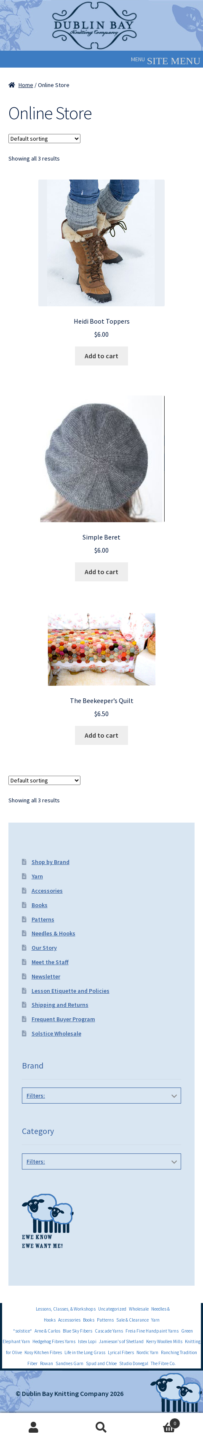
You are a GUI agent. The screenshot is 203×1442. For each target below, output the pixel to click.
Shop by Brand (50, 862)
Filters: (36, 1095)
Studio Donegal (133, 1363)
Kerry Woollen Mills (164, 1341)
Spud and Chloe (101, 1363)
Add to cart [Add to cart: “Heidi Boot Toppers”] (101, 356)
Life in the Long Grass (84, 1352)
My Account (34, 1427)
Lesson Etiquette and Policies (71, 991)
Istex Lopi (87, 1341)
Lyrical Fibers (121, 1352)
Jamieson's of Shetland (121, 1341)
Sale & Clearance (132, 1320)
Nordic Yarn (147, 1352)
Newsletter (46, 976)
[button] (138, 59)
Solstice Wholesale (56, 1033)
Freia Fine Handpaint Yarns (152, 1331)
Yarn (37, 876)
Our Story (44, 947)
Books (40, 905)
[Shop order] (44, 138)
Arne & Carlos (47, 1331)
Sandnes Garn (69, 1363)
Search (102, 1427)
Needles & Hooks (53, 933)
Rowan (46, 1363)
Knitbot (99, 1114)
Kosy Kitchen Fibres (43, 1352)
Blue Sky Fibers (77, 1331)
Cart (157, 1421)
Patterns (43, 919)
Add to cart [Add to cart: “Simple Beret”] (101, 571)
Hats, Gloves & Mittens (99, 1180)
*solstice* (22, 1331)
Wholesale (139, 1309)
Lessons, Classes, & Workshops (66, 1309)
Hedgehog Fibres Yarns (53, 1341)
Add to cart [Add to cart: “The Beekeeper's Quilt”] (101, 735)
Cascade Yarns (109, 1331)
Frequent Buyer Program (63, 1019)
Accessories (47, 890)
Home (26, 85)
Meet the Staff (50, 962)
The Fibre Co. (163, 1363)
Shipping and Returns (60, 1005)
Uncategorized (112, 1309)
